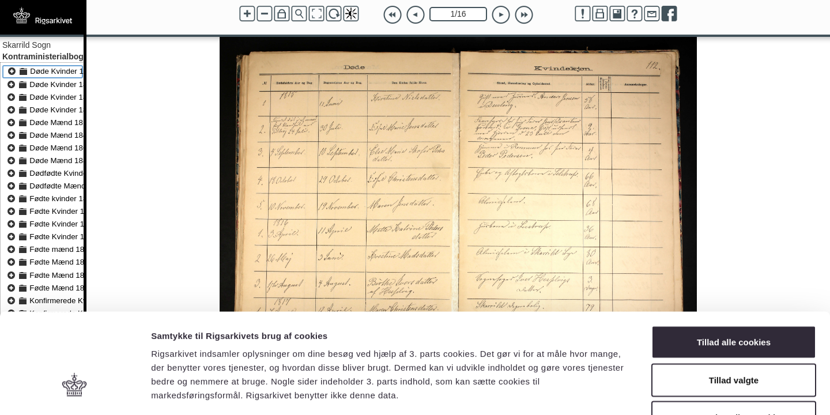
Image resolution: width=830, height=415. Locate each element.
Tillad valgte (734, 302)
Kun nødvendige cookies (733, 339)
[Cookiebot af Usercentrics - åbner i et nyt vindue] (74, 392)
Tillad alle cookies (734, 264)
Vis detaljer (599, 392)
